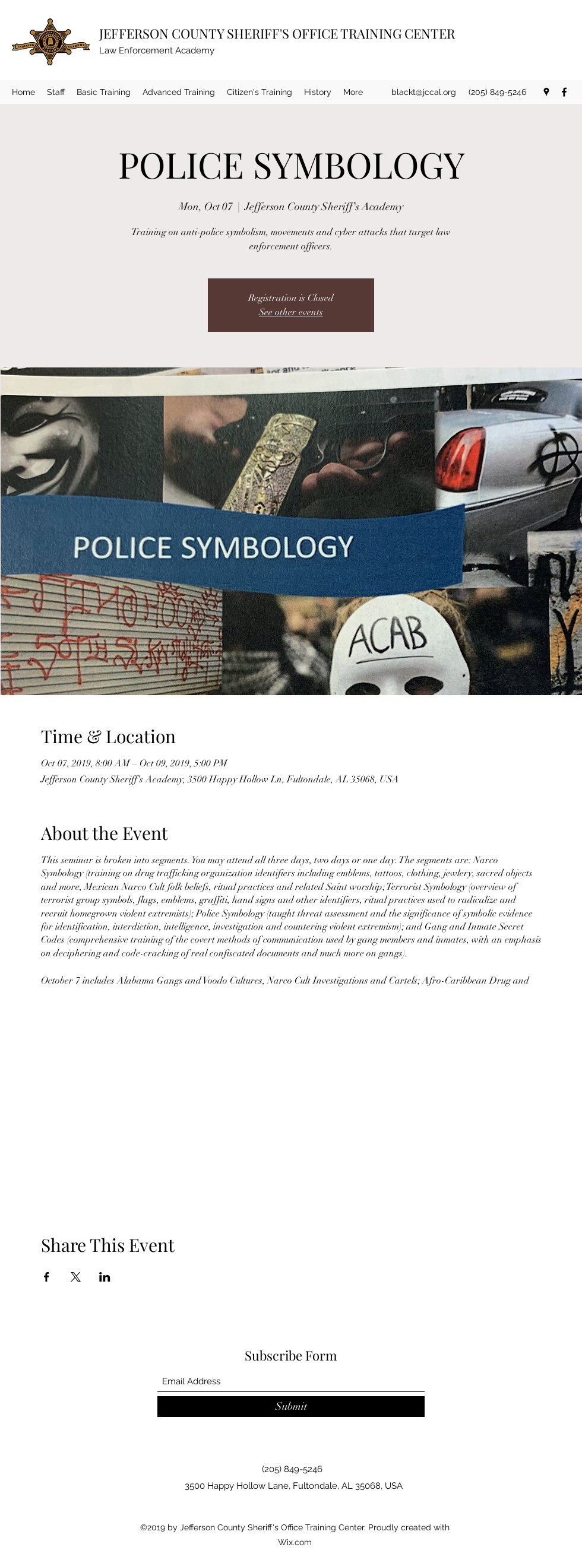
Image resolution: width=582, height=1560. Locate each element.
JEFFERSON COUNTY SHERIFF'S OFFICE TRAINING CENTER (277, 33)
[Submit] (291, 1406)
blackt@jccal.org (423, 92)
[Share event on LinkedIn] (104, 1277)
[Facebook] (564, 92)
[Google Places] (546, 92)
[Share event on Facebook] (46, 1277)
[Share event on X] (75, 1277)
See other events (291, 312)
